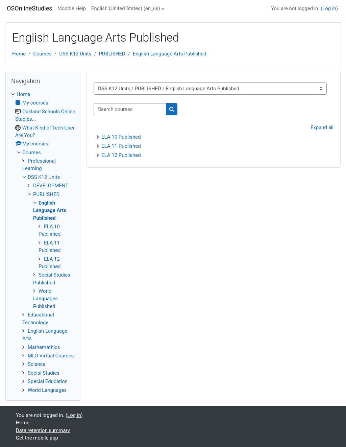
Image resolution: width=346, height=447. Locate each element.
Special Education (48, 381)
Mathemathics (44, 347)
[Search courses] (130, 109)
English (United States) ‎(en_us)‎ (125, 8)
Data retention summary (43, 430)
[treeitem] (43, 242)
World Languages (47, 390)
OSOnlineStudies (29, 8)
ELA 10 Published (121, 137)
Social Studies (43, 373)
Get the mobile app (37, 438)
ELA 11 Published (121, 146)
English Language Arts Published (169, 54)
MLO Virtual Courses (51, 356)
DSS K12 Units (75, 54)
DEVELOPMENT (50, 186)
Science (36, 364)
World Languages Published (45, 298)
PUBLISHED (112, 54)
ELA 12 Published (121, 155)
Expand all (322, 127)
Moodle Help (71, 8)
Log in (329, 8)
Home (19, 54)
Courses (42, 54)
